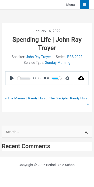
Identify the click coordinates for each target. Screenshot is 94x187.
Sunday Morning (57, 63)
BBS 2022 (74, 57)
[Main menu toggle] (84, 4)
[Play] (12, 78)
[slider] (23, 78)
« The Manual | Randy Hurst (26, 98)
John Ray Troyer (38, 57)
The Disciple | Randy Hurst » (69, 101)
